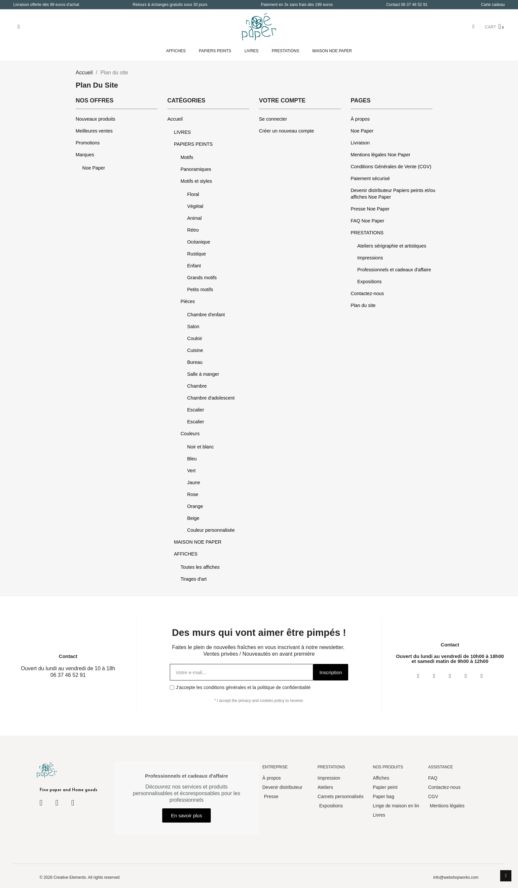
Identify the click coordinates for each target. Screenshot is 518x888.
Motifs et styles (196, 181)
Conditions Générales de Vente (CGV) (391, 166)
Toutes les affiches (200, 567)
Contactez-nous (367, 293)
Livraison (360, 142)
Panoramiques (196, 169)
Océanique (198, 242)
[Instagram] (434, 675)
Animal (194, 218)
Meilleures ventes (94, 131)
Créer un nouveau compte (286, 131)
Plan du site (363, 305)
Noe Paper (93, 168)
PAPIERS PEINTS (215, 51)
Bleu (192, 458)
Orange (195, 506)
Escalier (195, 409)
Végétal (195, 206)
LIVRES (251, 51)
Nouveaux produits (95, 119)
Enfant (194, 265)
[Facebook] (418, 675)
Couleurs (190, 433)
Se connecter (273, 119)
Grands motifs (202, 277)
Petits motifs (200, 289)
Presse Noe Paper (370, 209)
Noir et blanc (200, 446)
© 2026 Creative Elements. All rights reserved (80, 877)
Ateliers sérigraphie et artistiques (391, 246)
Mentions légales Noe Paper (381, 154)
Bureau (195, 362)
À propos (360, 119)
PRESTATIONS (285, 51)
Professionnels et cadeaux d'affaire (394, 269)
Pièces (188, 301)
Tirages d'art (194, 579)
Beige (193, 518)
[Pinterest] (481, 675)
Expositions (369, 281)
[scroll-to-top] (505, 875)
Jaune (193, 482)
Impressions (370, 257)
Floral (193, 194)
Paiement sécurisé (370, 178)
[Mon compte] (473, 26)
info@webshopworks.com (455, 877)
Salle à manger (203, 374)
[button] (18, 26)
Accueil (175, 119)
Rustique (196, 253)
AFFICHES (176, 51)
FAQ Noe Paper (368, 220)
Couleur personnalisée (211, 530)
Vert (191, 470)
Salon (193, 326)
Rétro (193, 230)
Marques (85, 154)
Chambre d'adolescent (211, 398)
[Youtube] (465, 675)
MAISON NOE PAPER (332, 51)
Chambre (197, 386)
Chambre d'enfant (206, 314)
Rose (193, 494)
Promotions (88, 142)
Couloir (195, 338)
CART (490, 27)
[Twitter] (450, 675)
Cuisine (195, 350)
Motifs (187, 157)
